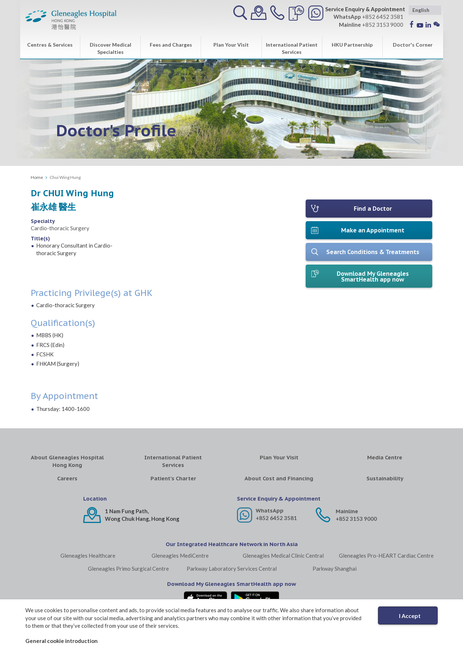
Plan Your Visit (231, 45)
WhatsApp (270, 510)
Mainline (347, 511)
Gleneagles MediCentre (180, 555)
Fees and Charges (171, 45)
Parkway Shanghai (335, 568)
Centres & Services (50, 45)
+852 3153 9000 (356, 518)
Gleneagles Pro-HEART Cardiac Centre (386, 555)
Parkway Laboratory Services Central (232, 568)
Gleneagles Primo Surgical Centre (128, 568)
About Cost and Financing (279, 478)
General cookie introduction (61, 641)
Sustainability (384, 478)
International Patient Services (292, 48)
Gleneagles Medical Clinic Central (283, 555)
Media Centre (384, 457)
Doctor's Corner (413, 45)
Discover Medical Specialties (110, 48)
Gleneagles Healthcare (87, 555)
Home (37, 177)
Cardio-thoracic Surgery (60, 228)
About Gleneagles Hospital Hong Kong (67, 461)
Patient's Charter (173, 478)
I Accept (410, 615)
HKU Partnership (352, 45)
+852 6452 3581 (276, 518)
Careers (67, 478)
